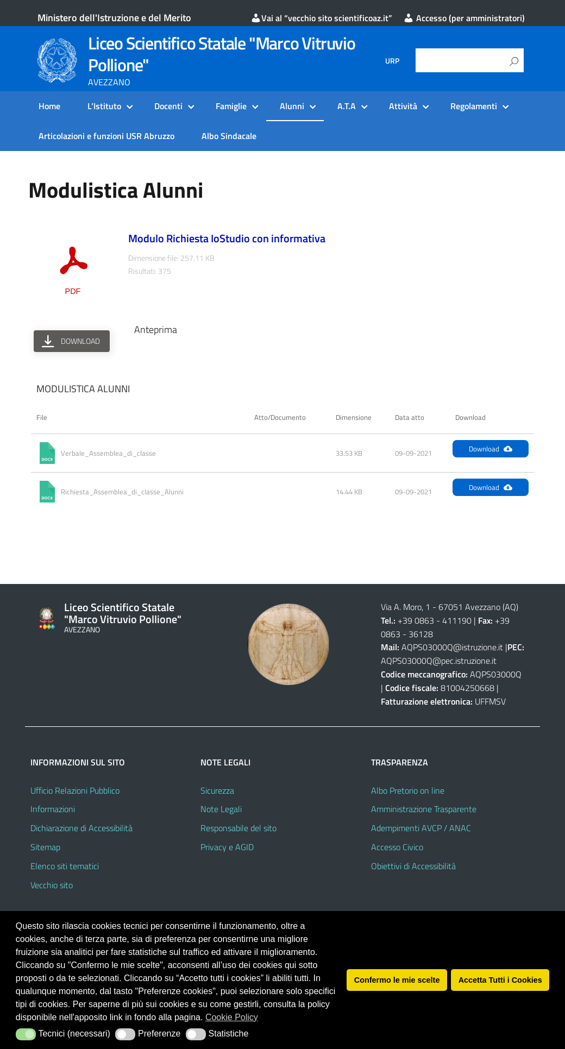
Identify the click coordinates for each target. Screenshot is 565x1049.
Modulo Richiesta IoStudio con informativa (226, 238)
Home (49, 105)
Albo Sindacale (229, 135)
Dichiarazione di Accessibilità (81, 827)
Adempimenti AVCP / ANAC (421, 827)
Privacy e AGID (227, 846)
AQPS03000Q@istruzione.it (453, 647)
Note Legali (221, 808)
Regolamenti (473, 105)
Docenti (168, 105)
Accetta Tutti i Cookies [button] (500, 980)
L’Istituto (104, 105)
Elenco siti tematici (64, 865)
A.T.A (346, 105)
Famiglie (231, 105)
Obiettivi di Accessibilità (413, 865)
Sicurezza (217, 790)
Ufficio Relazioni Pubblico (75, 790)
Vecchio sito (51, 884)
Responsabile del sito (238, 827)
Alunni (292, 105)
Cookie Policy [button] (231, 1017)
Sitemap (45, 846)
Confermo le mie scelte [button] (397, 980)
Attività (403, 105)
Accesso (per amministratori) (464, 17)
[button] (26, 1034)
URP (392, 61)
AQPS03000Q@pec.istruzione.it (439, 660)
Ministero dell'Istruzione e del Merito (114, 17)
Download (490, 448)
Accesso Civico (397, 846)
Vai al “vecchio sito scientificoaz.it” (321, 17)
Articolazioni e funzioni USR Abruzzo (106, 135)
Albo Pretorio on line (407, 790)
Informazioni (52, 808)
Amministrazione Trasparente (423, 808)
